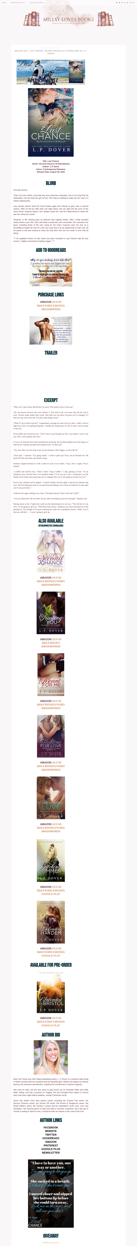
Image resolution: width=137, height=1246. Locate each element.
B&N (40, 305)
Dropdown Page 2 (18, 2)
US (54, 301)
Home (4, 2)
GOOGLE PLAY (51, 894)
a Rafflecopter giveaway (50, 1242)
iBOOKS (60, 305)
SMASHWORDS (50, 584)
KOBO (48, 305)
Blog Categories (36, 2)
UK (60, 301)
